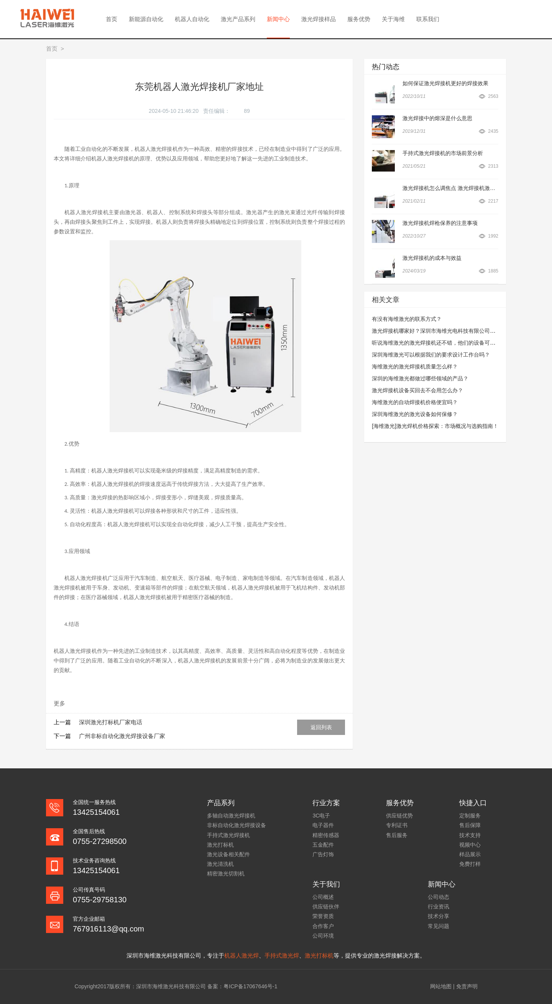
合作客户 (323, 926)
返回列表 (321, 727)
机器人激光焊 (241, 955)
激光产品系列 (238, 19)
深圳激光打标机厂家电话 (110, 722)
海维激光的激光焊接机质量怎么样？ (415, 366)
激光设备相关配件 (228, 854)
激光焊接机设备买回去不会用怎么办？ (417, 390)
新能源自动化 (146, 19)
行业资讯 (438, 906)
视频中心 (470, 845)
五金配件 (323, 845)
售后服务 (396, 835)
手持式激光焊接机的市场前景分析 (442, 153)
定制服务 (470, 815)
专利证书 (396, 825)
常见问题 (438, 926)
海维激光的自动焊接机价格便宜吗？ (415, 402)
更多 (59, 703)
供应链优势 (399, 815)
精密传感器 (325, 835)
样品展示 (470, 854)
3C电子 (321, 815)
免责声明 (467, 986)
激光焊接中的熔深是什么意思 (437, 118)
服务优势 (358, 19)
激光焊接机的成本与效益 (432, 258)
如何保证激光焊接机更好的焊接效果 (445, 83)
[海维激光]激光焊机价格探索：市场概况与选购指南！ (435, 426)
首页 (111, 19)
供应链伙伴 (325, 906)
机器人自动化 (192, 19)
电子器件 (323, 825)
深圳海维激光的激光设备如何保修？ (415, 414)
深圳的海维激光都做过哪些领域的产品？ (420, 378)
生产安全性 (271, 524)
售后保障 (470, 825)
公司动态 (438, 897)
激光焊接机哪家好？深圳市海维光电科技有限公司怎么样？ (441, 331)
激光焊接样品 (318, 19)
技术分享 (438, 916)
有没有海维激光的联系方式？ (407, 319)
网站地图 (441, 986)
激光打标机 (220, 845)
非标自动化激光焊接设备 (236, 825)
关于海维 (393, 19)
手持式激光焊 (281, 955)
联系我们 (427, 19)
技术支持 (470, 835)
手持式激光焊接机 (228, 835)
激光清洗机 (220, 864)
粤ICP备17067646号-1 (250, 986)
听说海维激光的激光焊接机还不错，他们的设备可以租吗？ (441, 343)
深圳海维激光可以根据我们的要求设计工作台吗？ (431, 355)
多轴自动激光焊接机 (231, 815)
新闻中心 (278, 19)
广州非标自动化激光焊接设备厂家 (122, 736)
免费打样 (470, 864)
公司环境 (323, 936)
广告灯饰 (323, 854)
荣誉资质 (323, 916)
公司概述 (323, 897)
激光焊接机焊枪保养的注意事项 (440, 223)
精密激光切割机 (226, 873)
